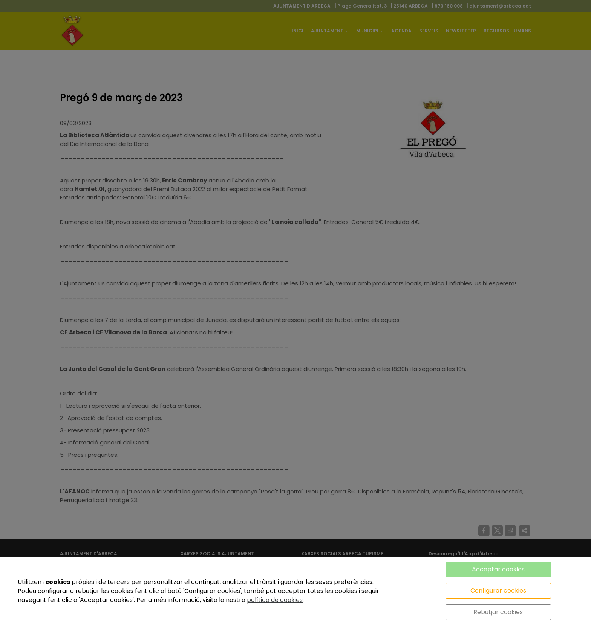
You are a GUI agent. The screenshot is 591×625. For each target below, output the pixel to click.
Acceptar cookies (498, 569)
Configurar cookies (498, 590)
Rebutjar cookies (498, 612)
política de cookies (275, 600)
